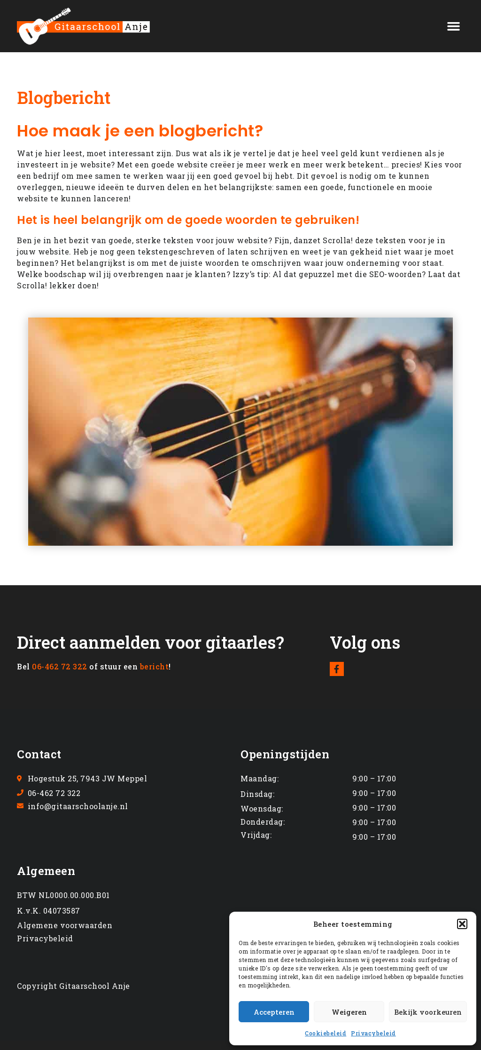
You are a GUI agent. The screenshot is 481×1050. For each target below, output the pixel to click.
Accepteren (274, 1012)
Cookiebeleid (325, 1033)
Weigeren (349, 1012)
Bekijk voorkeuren (428, 1012)
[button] (462, 924)
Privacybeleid (373, 1033)
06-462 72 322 (59, 666)
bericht (154, 666)
